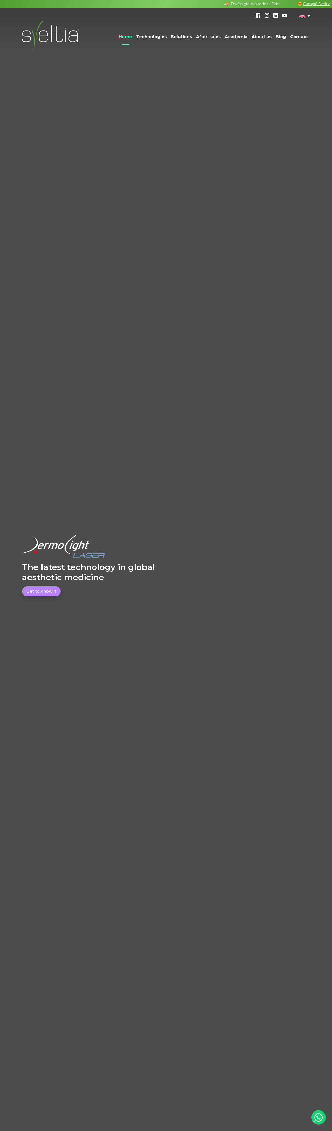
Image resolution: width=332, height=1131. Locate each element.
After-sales (208, 36)
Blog (281, 36)
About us (262, 36)
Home (125, 36)
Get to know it (41, 591)
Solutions (181, 36)
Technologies (151, 36)
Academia (236, 36)
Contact (299, 36)
